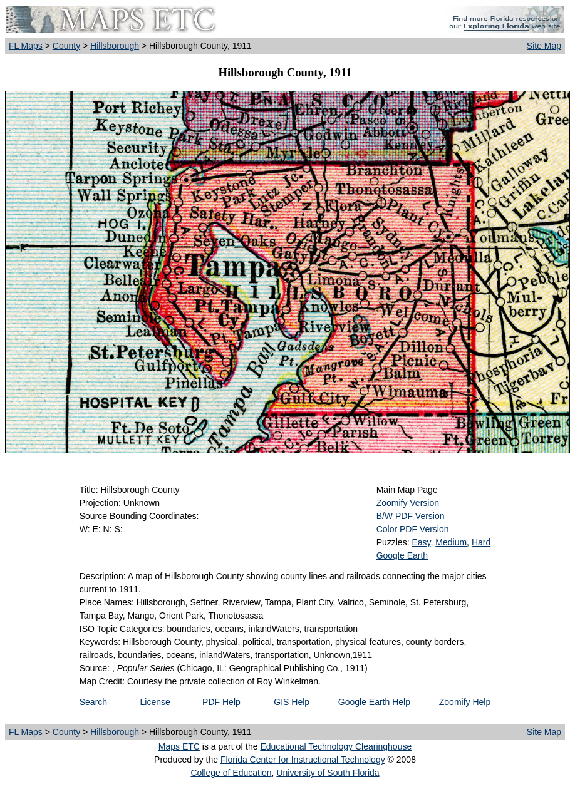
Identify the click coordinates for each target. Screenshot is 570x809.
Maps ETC (179, 746)
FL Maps (26, 46)
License (155, 702)
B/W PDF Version (410, 516)
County (66, 46)
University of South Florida (327, 773)
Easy (421, 542)
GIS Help (291, 702)
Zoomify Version (407, 503)
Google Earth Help (374, 702)
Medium (451, 542)
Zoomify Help (464, 702)
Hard (481, 542)
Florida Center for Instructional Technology (302, 760)
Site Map (544, 46)
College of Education (230, 773)
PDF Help (221, 702)
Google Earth (402, 555)
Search (93, 702)
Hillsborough (114, 46)
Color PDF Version (412, 529)
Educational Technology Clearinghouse (336, 746)
